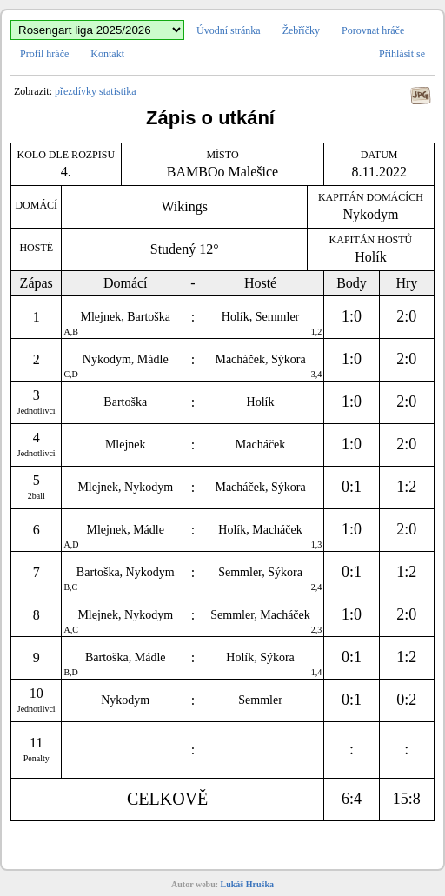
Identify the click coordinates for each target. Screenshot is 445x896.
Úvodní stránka (228, 30)
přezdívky (75, 91)
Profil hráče (44, 54)
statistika (117, 91)
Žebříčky (301, 30)
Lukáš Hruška (247, 884)
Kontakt (107, 54)
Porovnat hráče (373, 30)
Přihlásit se (402, 54)
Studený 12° (184, 249)
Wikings (184, 206)
